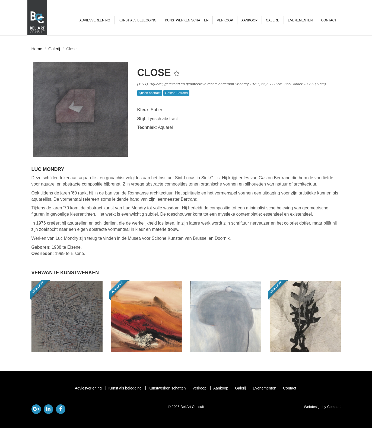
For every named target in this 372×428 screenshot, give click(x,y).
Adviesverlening (95, 20)
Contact (328, 20)
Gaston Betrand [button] (176, 93)
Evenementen (300, 20)
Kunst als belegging (138, 20)
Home (36, 48)
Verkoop (225, 20)
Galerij (272, 20)
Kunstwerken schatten (186, 20)
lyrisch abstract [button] (150, 93)
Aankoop (249, 20)
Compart (334, 407)
